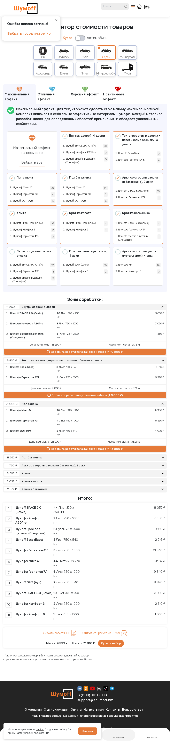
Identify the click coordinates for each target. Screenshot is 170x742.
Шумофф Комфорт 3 (24, 229)
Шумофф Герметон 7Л (25, 194)
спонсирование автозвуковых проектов (109, 716)
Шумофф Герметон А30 (26, 271)
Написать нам (94, 709)
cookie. (40, 729)
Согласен (87, 731)
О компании (33, 709)
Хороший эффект (85, 91)
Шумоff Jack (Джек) (76, 264)
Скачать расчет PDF (60, 633)
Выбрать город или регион (30, 33)
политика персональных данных (55, 716)
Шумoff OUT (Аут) (23, 200)
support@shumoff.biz (95, 700)
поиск (126, 6)
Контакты (113, 709)
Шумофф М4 (125, 264)
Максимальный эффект (17, 94)
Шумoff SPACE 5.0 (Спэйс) (133, 190)
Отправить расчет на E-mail (104, 633)
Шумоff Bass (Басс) (129, 153)
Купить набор (111, 643)
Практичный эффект (113, 94)
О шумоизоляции (56, 709)
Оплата (76, 709)
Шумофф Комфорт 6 (76, 229)
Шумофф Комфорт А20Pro (80, 152)
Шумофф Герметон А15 (131, 159)
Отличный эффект (46, 94)
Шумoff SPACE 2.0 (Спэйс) (80, 145)
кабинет (147, 7)
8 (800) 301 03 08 (92, 695)
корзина (139, 6)
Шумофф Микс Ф (22, 187)
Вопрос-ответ (132, 709)
